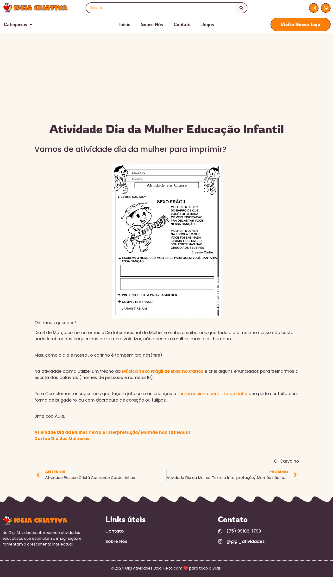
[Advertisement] (166, 83)
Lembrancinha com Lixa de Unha (212, 394)
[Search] (241, 8)
